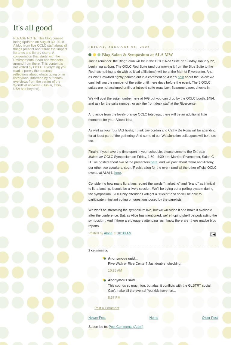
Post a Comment (106, 308)
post (180, 77)
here (154, 162)
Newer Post (97, 317)
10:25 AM (115, 270)
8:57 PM (114, 297)
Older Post (210, 317)
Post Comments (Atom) (126, 326)
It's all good (32, 27)
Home (153, 317)
